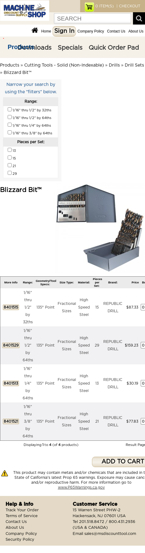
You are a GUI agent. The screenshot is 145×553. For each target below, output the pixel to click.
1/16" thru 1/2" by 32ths (28, 307)
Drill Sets (134, 65)
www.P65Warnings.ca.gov (81, 487)
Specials (70, 48)
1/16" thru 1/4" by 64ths (28, 383)
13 (97, 383)
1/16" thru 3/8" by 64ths (28, 421)
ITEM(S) (104, 6)
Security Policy (20, 540)
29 (97, 345)
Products (21, 47)
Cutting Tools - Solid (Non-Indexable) (64, 65)
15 (97, 307)
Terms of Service (22, 516)
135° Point (45, 307)
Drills (114, 65)
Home (46, 31)
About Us (135, 31)
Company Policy (91, 31)
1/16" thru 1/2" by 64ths (28, 345)
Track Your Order (22, 510)
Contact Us (116, 31)
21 (97, 421)
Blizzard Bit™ (18, 73)
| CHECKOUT (127, 6)
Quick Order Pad (114, 48)
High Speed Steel (84, 307)
